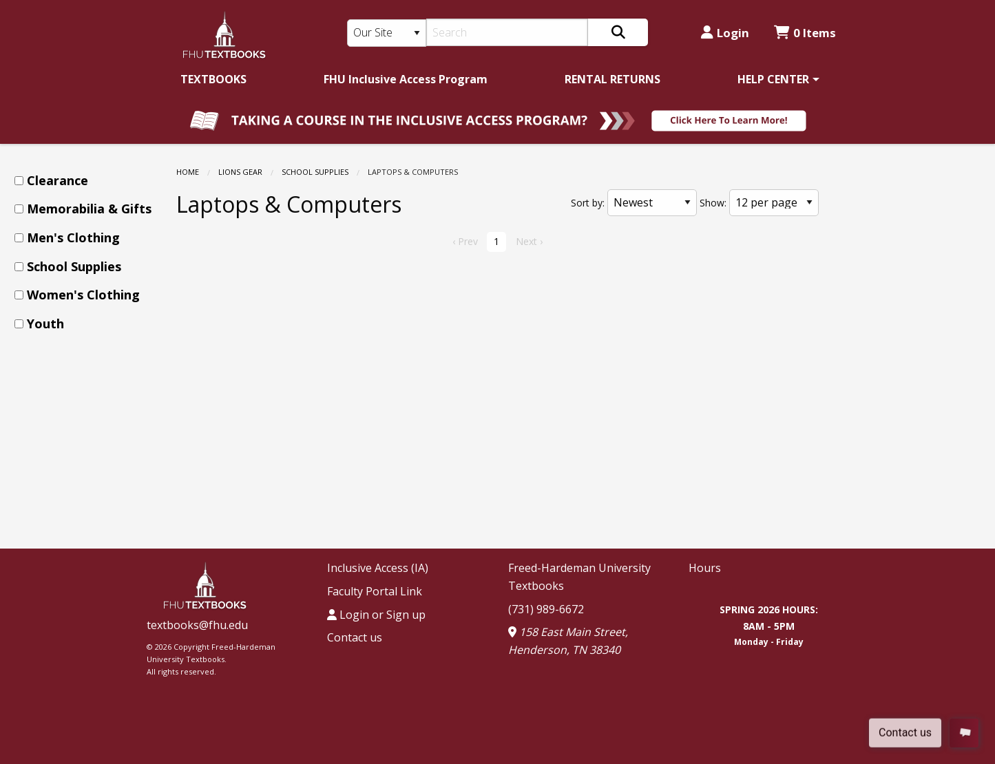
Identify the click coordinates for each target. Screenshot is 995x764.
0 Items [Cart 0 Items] (805, 33)
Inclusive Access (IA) (377, 567)
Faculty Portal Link (374, 591)
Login (725, 33)
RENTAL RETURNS (612, 79)
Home (187, 172)
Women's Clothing (83, 294)
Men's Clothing (73, 237)
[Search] (507, 32)
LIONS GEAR (240, 172)
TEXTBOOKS (213, 79)
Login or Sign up (376, 614)
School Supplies (315, 172)
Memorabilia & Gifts (89, 208)
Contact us (354, 637)
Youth (45, 323)
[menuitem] (213, 79)
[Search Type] (387, 33)
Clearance (57, 180)
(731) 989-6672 (546, 609)
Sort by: (588, 202)
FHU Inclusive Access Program (406, 79)
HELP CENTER (773, 79)
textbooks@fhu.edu (197, 625)
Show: (713, 202)
